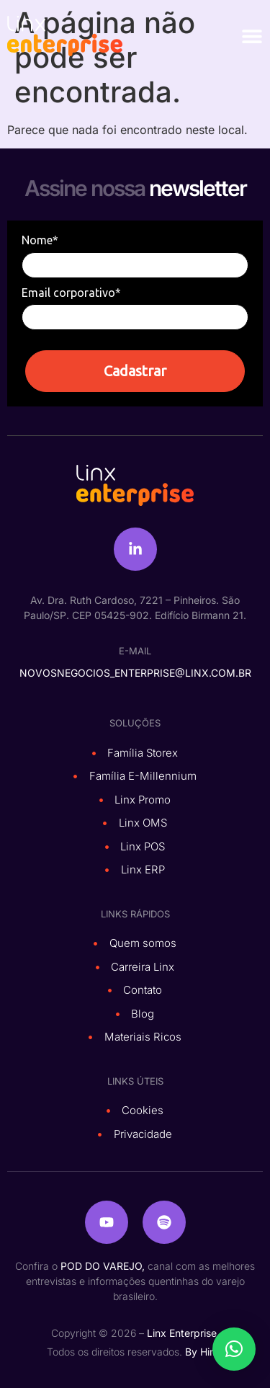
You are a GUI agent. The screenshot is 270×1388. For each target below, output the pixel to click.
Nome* (40, 239)
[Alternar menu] (252, 36)
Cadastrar (135, 370)
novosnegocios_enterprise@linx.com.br (135, 673)
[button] (234, 1349)
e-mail (135, 651)
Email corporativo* (71, 292)
